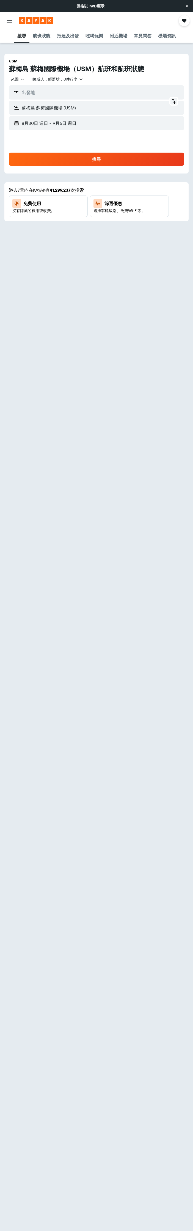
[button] (187, 6)
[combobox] (18, 79)
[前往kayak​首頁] (36, 20)
